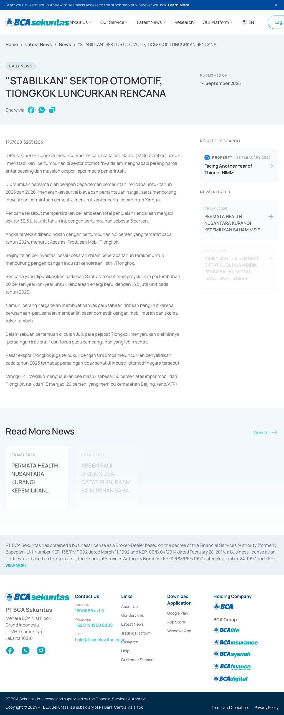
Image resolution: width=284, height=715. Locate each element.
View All (265, 434)
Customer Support (137, 659)
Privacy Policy (266, 707)
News (65, 44)
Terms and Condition (230, 707)
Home (12, 44)
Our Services (132, 615)
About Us (129, 606)
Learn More (178, 4)
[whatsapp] (41, 110)
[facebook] (31, 110)
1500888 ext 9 (89, 611)
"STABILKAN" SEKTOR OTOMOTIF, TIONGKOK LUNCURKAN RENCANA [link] (147, 44)
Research (129, 642)
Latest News (38, 44)
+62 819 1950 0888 (94, 625)
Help (125, 650)
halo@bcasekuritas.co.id (100, 639)
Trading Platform (136, 633)
